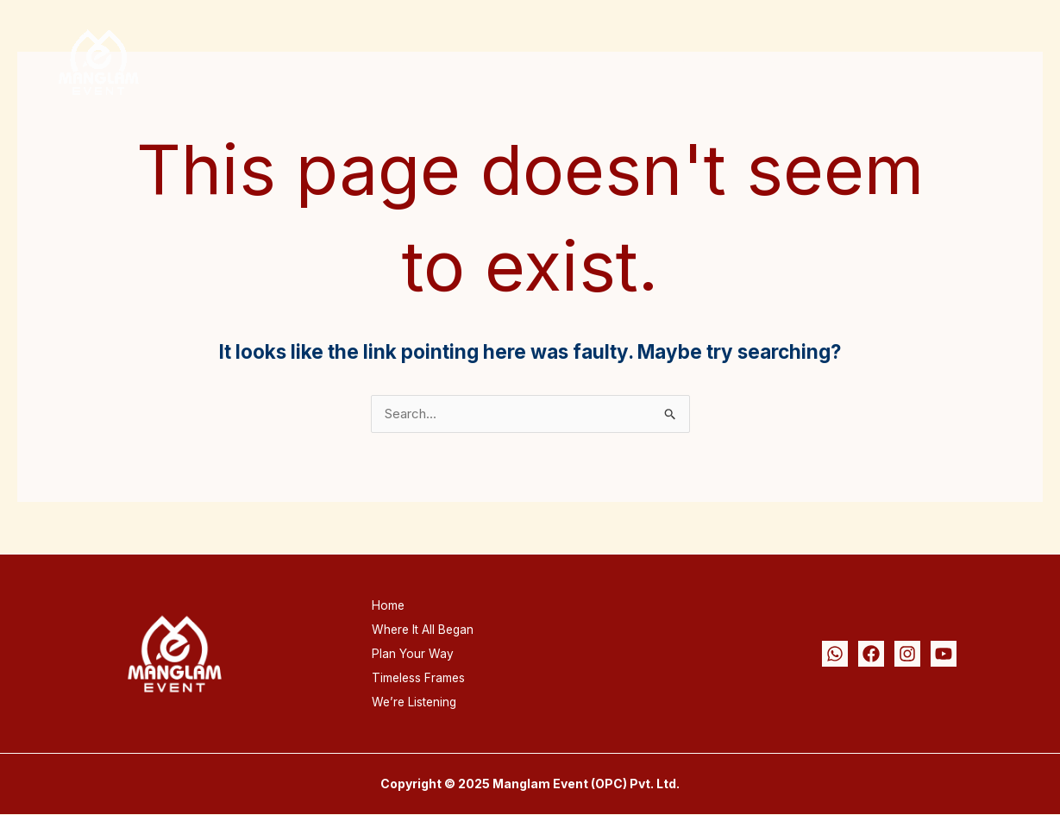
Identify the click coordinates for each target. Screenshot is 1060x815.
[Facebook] (871, 655)
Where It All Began (541, 62)
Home (425, 62)
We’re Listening (961, 62)
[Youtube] (944, 655)
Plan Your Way (688, 62)
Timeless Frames (822, 62)
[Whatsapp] (835, 655)
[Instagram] (907, 655)
